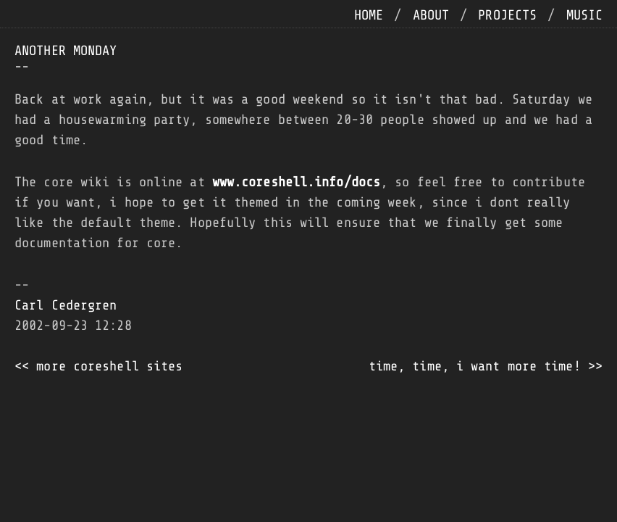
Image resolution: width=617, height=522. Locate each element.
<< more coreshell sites (98, 366)
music (584, 15)
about (431, 15)
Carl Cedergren (65, 305)
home (368, 15)
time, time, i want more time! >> (486, 366)
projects (507, 15)
